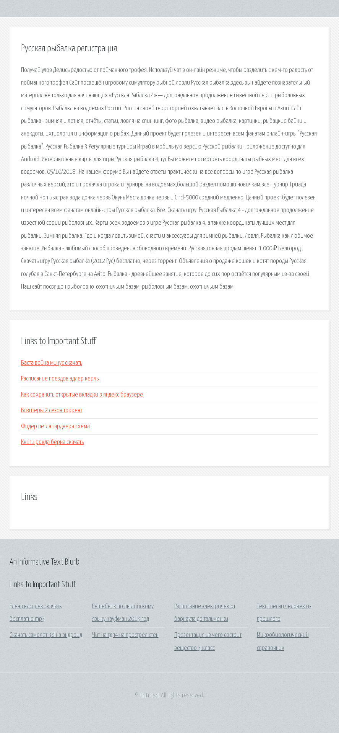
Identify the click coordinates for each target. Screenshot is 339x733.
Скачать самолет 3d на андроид (46, 635)
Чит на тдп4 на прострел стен (125, 635)
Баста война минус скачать (51, 363)
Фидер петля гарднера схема (55, 426)
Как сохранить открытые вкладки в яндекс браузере (82, 395)
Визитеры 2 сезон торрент (51, 410)
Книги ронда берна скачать (52, 442)
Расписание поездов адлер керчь (60, 378)
